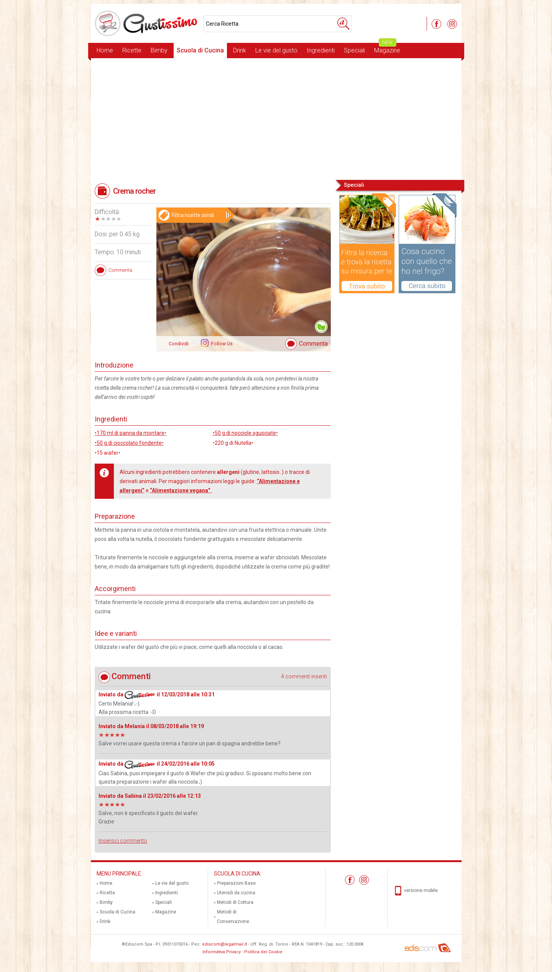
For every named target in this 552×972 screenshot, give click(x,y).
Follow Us (221, 343)
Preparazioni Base (236, 883)
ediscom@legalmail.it (224, 944)
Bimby (159, 50)
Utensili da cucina (236, 892)
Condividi (179, 343)
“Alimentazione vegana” (181, 490)
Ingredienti (321, 50)
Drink (239, 50)
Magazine (387, 48)
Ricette (131, 50)
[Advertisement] (276, 118)
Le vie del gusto (276, 50)
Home (105, 50)
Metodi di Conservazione (233, 916)
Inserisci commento (123, 841)
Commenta (313, 343)
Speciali (354, 50)
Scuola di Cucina (200, 50)
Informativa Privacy (221, 951)
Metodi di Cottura (235, 902)
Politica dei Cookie (263, 951)
